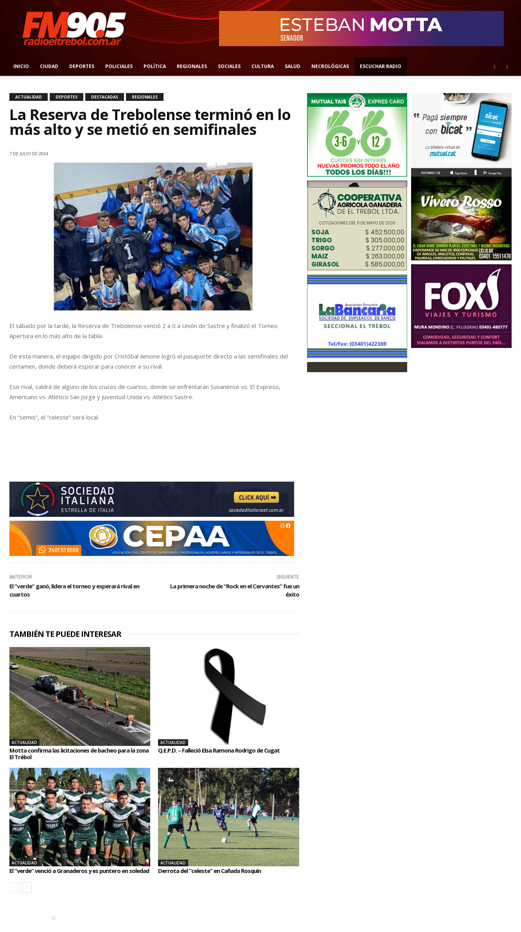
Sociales (229, 66)
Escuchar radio (380, 66)
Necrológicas (330, 66)
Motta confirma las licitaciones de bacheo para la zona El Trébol (77, 754)
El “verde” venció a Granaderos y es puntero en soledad (73, 874)
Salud (292, 66)
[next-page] (27, 894)
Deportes (81, 66)
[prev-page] (14, 894)
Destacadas (104, 97)
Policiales (119, 66)
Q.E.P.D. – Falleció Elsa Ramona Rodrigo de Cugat (224, 750)
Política (155, 66)
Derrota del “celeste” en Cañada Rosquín (214, 870)
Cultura (263, 66)
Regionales (192, 66)
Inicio (21, 66)
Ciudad (49, 66)
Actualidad (28, 97)
